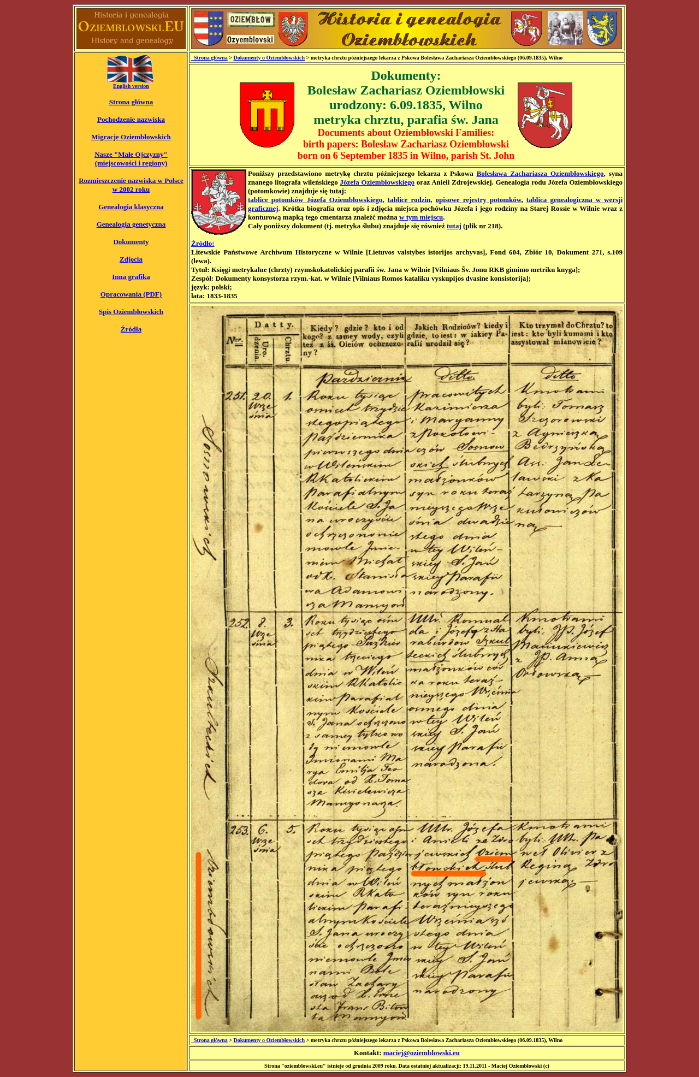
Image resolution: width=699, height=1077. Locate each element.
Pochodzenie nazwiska (131, 119)
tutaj (454, 226)
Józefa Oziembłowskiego (377, 182)
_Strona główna (209, 58)
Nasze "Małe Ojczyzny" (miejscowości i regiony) (131, 158)
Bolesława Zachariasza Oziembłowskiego (540, 173)
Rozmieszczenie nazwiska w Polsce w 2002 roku (131, 184)
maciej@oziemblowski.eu (421, 1053)
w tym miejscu (421, 217)
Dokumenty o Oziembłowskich (269, 58)
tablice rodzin (409, 200)
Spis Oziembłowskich (131, 311)
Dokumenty (131, 242)
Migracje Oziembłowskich (131, 137)
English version (131, 86)
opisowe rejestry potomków (479, 200)
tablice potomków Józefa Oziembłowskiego (315, 200)
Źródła (131, 329)
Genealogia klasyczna (131, 207)
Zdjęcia (131, 259)
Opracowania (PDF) (131, 294)
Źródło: (203, 243)
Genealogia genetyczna (131, 224)
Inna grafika (131, 277)
